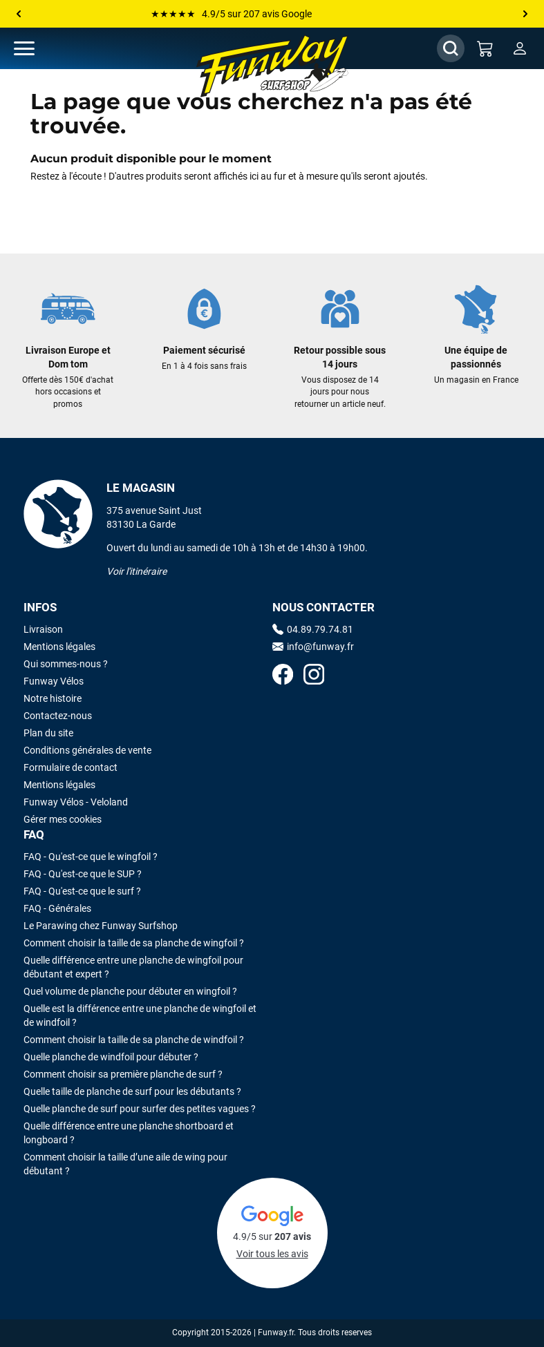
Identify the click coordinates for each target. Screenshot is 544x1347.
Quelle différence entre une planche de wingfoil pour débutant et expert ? (133, 967)
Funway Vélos (54, 681)
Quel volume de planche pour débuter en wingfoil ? (130, 991)
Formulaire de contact (71, 767)
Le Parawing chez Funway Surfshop (101, 925)
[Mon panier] (485, 48)
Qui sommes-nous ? (66, 663)
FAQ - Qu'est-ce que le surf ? (82, 891)
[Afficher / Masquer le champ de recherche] (451, 48)
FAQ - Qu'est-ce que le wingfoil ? (91, 856)
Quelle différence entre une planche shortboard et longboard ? (129, 1132)
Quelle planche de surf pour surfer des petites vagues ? (140, 1108)
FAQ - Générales (57, 908)
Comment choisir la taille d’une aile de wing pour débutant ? (125, 1164)
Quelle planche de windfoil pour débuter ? (111, 1056)
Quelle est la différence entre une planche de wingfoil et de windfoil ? (140, 1015)
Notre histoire (53, 698)
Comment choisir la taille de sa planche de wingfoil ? (134, 942)
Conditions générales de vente (87, 750)
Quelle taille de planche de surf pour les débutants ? (132, 1091)
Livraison (43, 629)
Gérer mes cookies (63, 819)
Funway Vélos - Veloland (76, 802)
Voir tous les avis (272, 1253)
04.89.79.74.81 (312, 629)
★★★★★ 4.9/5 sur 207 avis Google (231, 13)
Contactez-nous (58, 715)
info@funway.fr (313, 646)
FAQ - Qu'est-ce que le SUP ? (83, 873)
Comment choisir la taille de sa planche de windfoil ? (134, 1039)
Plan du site (48, 732)
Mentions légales (59, 646)
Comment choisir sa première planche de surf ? (123, 1074)
